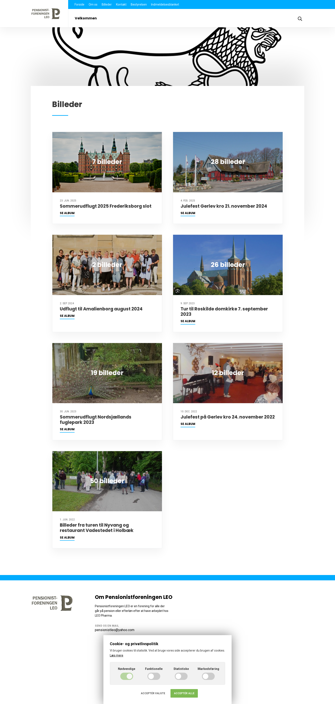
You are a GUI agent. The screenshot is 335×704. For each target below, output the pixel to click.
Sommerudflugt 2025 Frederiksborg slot (105, 206)
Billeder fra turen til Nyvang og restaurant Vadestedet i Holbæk (97, 527)
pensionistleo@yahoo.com (114, 630)
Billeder (107, 4)
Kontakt (121, 4)
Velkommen (86, 18)
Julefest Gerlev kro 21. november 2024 (224, 206)
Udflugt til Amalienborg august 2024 (101, 309)
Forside (79, 4)
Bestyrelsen (139, 4)
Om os (93, 4)
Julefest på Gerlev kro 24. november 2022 (228, 417)
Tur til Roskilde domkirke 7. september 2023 (224, 311)
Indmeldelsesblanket (165, 4)
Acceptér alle (184, 693)
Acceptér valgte (153, 693)
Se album (67, 213)
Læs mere (116, 655)
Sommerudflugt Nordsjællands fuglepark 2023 (95, 419)
